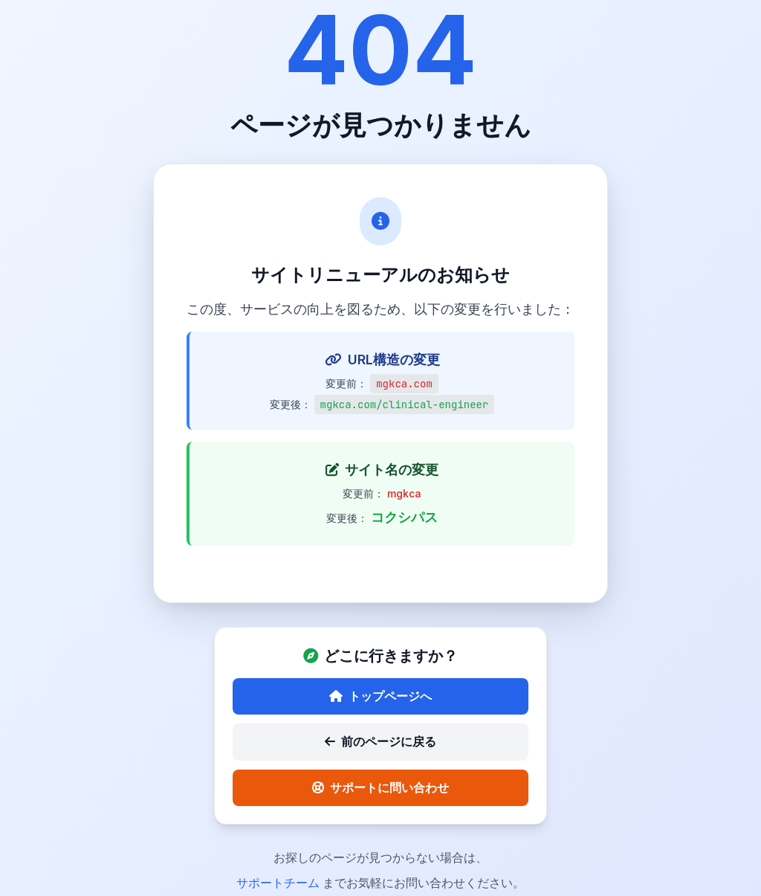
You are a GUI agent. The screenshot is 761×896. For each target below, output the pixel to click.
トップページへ (380, 699)
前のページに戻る (380, 744)
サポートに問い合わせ (380, 790)
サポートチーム (279, 885)
